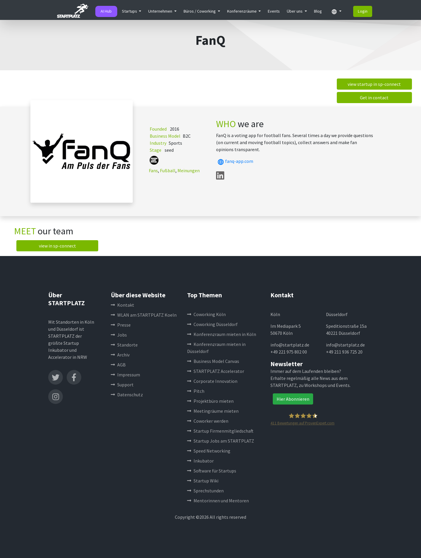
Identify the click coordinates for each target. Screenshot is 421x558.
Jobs (119, 335)
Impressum (125, 375)
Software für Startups (211, 471)
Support (122, 385)
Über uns (295, 11)
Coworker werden (207, 421)
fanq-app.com (234, 161)
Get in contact (374, 97)
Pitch (195, 391)
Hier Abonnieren (293, 399)
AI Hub (106, 11)
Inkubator (200, 461)
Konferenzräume (242, 11)
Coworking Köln (206, 314)
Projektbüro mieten (210, 401)
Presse (121, 325)
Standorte (124, 345)
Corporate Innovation (212, 381)
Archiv (120, 355)
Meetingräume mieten (213, 411)
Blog (318, 11)
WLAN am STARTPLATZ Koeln (144, 315)
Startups (130, 11)
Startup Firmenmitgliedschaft (220, 431)
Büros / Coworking (200, 11)
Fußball (167, 170)
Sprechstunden (205, 491)
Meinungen (188, 170)
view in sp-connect (57, 246)
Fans (153, 170)
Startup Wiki (202, 481)
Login (362, 11)
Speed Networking (208, 451)
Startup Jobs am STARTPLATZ (220, 441)
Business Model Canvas (213, 361)
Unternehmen (160, 11)
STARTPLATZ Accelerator (215, 371)
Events (274, 11)
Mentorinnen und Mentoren (218, 501)
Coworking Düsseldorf (212, 324)
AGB (118, 365)
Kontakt (122, 305)
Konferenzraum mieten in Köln (221, 334)
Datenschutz (127, 394)
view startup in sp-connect (374, 84)
